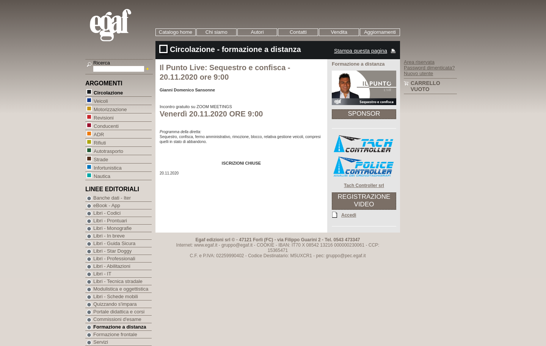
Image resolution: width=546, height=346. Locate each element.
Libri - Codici (107, 213)
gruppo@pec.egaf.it (346, 255)
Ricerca (101, 63)
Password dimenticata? (429, 68)
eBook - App (106, 205)
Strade (100, 159)
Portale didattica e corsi (118, 312)
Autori (257, 32)
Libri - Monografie (112, 228)
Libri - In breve (109, 236)
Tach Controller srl (364, 185)
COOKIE (266, 245)
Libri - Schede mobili (115, 296)
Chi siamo (217, 32)
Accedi (348, 215)
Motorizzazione (110, 109)
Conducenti (106, 126)
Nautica (101, 176)
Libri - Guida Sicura (114, 243)
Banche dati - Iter (112, 198)
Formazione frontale (115, 334)
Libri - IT (102, 274)
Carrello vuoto (425, 86)
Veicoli (100, 101)
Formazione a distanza (119, 327)
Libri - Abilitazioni (111, 266)
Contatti (298, 32)
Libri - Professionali (114, 258)
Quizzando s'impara (114, 304)
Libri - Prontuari (110, 220)
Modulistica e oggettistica (120, 289)
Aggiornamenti (380, 32)
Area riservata (419, 62)
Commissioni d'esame (117, 319)
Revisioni (103, 117)
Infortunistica (107, 167)
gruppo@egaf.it (237, 245)
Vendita (339, 32)
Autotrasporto (108, 151)
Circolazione (108, 92)
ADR (98, 134)
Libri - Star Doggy (112, 251)
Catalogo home (175, 32)
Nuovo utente (418, 73)
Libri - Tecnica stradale (118, 281)
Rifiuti (99, 142)
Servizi (100, 342)
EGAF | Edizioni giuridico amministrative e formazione (120, 26)
